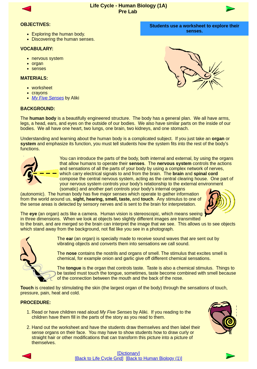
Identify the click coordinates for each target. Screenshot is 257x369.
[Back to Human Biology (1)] (154, 358)
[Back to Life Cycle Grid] (99, 358)
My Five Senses (48, 97)
